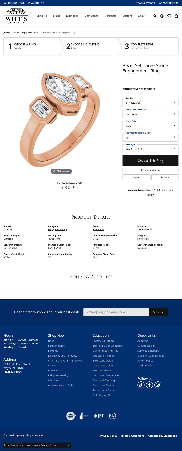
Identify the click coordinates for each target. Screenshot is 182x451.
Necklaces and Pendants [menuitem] (62, 355)
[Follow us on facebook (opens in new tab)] (149, 384)
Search (17, 48)
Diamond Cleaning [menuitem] (104, 380)
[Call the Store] (13, 371)
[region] (61, 122)
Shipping (136, 177)
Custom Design (146, 345)
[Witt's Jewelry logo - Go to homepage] (16, 16)
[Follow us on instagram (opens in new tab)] (157, 384)
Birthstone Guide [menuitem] (103, 360)
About (141, 15)
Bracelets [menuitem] (53, 370)
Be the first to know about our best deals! (47, 312)
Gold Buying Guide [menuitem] (104, 395)
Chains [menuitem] (52, 365)
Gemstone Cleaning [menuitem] (104, 385)
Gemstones (91, 15)
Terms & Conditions (132, 435)
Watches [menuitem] (53, 380)
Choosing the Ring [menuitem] (104, 355)
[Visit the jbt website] (99, 416)
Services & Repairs (148, 350)
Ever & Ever (98, 229)
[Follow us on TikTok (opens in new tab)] (141, 384)
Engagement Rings (30, 32)
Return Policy (145, 360)
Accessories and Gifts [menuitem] (60, 385)
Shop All (42, 15)
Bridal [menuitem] (51, 340)
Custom (127, 15)
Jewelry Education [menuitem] (103, 340)
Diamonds (72, 15)
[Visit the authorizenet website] (70, 416)
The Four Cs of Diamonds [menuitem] (108, 345)
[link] (14, 3)
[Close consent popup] (68, 445)
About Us (142, 340)
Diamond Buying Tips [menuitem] (105, 350)
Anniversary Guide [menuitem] (104, 390)
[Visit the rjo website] (112, 416)
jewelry (7, 32)
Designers (110, 15)
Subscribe (158, 312)
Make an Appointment (150, 355)
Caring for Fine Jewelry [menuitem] (106, 375)
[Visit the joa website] (85, 416)
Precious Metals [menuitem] (102, 370)
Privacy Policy (108, 435)
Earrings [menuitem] (53, 350)
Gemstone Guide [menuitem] (103, 365)
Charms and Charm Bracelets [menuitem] (65, 360)
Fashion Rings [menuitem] (56, 345)
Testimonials (144, 365)
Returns (165, 177)
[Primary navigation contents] (91, 16)
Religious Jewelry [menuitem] (58, 375)
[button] (155, 15)
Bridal (56, 15)
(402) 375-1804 (69, 187)
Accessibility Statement (162, 435)
